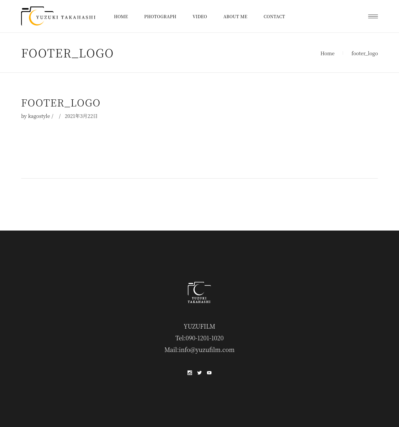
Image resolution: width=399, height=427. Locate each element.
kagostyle (39, 115)
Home (327, 53)
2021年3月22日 (81, 115)
